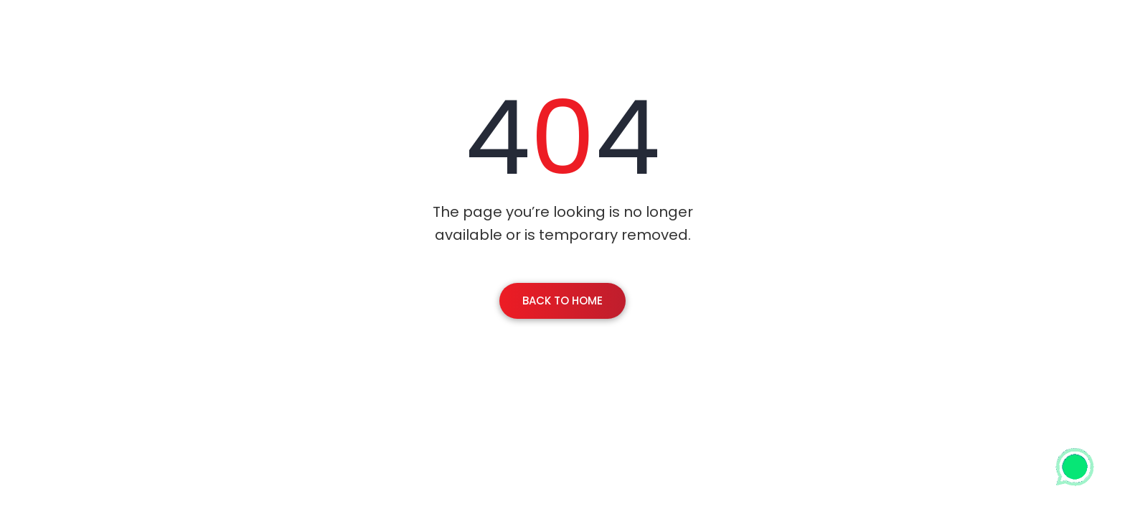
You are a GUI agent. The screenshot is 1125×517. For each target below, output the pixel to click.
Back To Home (562, 300)
